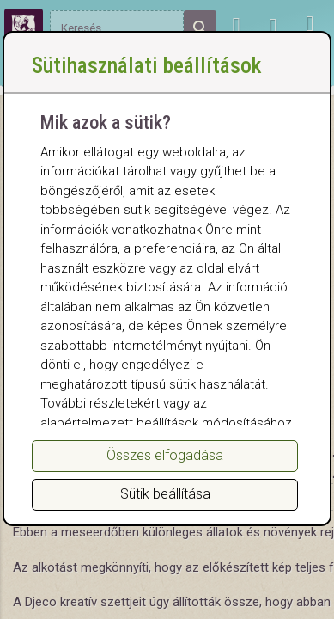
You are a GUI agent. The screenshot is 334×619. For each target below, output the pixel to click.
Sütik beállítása (165, 494)
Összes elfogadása (164, 455)
